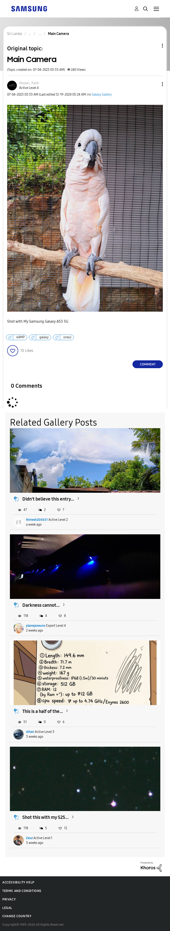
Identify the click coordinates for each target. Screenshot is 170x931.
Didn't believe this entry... (48, 499)
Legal (7, 908)
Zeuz (29, 838)
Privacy (9, 899)
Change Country (16, 916)
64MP (20, 337)
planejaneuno (35, 626)
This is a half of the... (42, 711)
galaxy (44, 337)
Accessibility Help (18, 882)
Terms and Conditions (21, 891)
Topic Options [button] (154, 45)
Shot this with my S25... (45, 817)
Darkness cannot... (41, 605)
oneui (67, 337)
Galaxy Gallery (102, 95)
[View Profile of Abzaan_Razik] (29, 83)
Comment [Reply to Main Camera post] (147, 364)
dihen (30, 732)
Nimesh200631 (37, 520)
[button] (155, 84)
